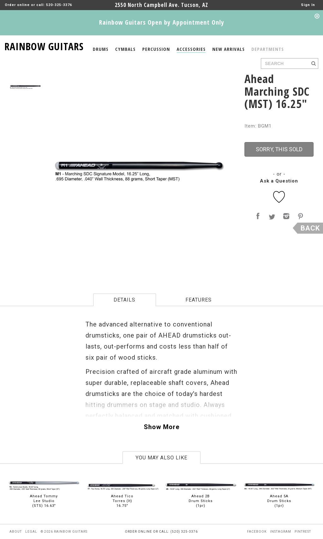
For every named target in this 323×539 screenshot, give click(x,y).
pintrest (303, 531)
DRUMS (101, 49)
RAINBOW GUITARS (44, 45)
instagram (280, 531)
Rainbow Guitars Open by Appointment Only (161, 22)
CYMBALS (125, 49)
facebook (257, 531)
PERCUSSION (156, 49)
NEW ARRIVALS (228, 49)
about (15, 531)
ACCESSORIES (191, 49)
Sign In (308, 5)
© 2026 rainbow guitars (64, 531)
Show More (161, 427)
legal (31, 531)
